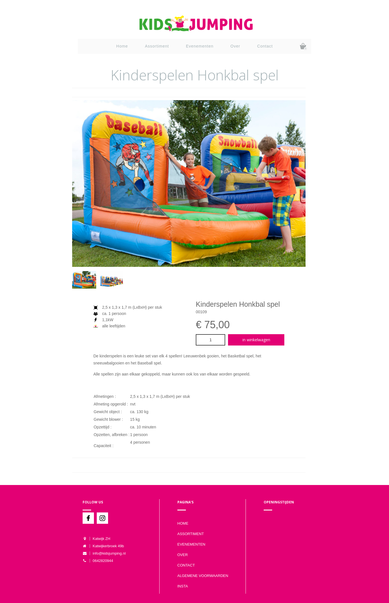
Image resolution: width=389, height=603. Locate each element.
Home (122, 46)
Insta (182, 586)
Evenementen (199, 46)
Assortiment (157, 46)
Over (235, 46)
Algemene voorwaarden (202, 576)
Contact (265, 46)
